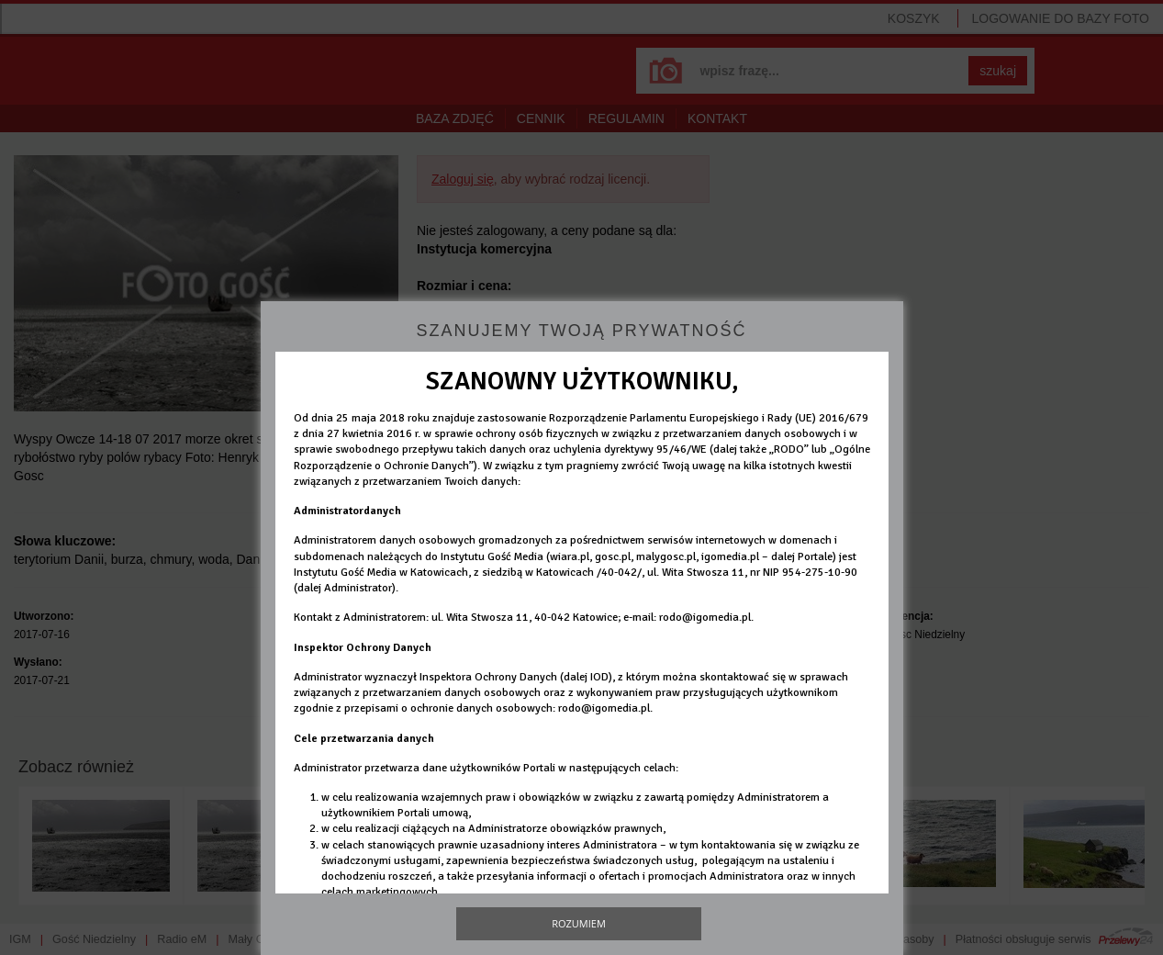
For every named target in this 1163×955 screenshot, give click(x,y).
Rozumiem (579, 923)
